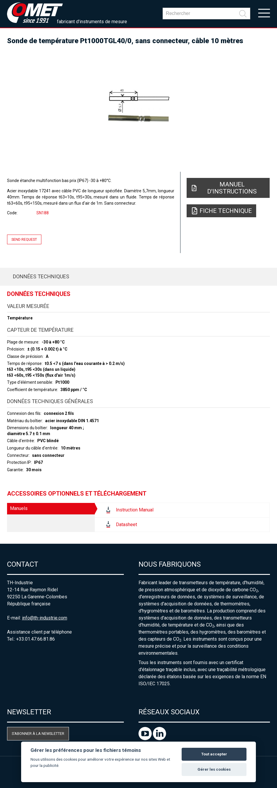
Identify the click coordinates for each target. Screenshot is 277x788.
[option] (138, 105)
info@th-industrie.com (44, 618)
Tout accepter (214, 754)
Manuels (19, 508)
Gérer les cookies (214, 769)
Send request (24, 239)
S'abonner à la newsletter (38, 733)
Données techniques (41, 276)
